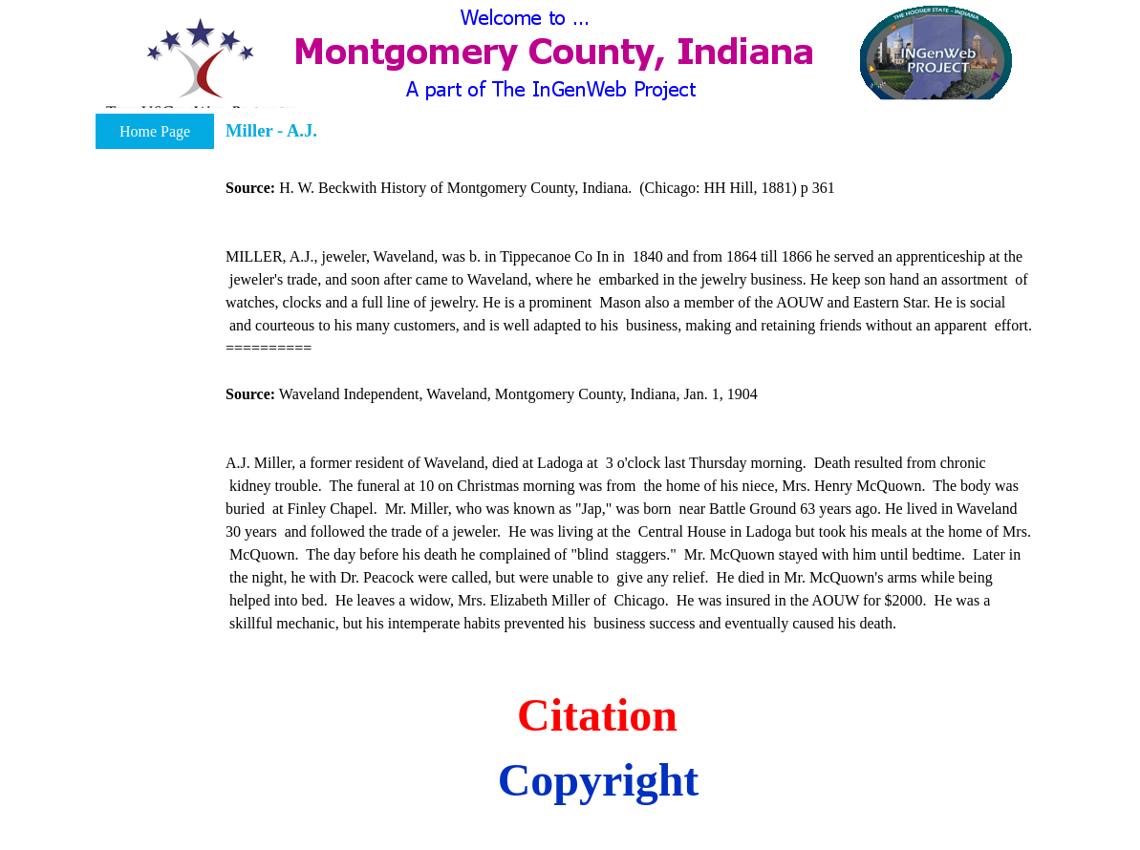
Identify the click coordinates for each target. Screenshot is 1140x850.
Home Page (154, 131)
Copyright (598, 779)
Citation (597, 715)
